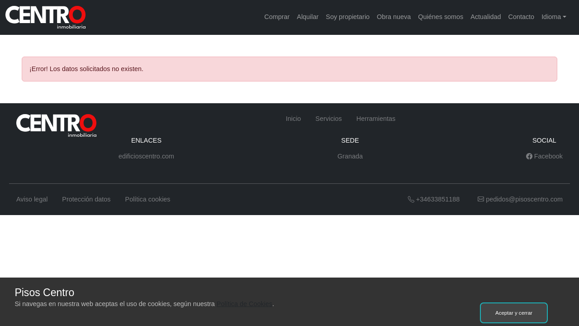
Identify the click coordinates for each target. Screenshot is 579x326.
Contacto (521, 16)
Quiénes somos (440, 16)
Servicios (328, 118)
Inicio (293, 118)
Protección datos (86, 199)
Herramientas (375, 118)
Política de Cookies (244, 303)
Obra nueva (394, 16)
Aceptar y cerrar (513, 313)
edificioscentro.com (146, 156)
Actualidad (485, 16)
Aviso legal (31, 199)
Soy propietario (348, 16)
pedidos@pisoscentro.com (520, 199)
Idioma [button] (551, 16)
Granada (350, 156)
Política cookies (148, 199)
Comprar (277, 16)
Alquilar (307, 16)
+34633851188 (434, 199)
